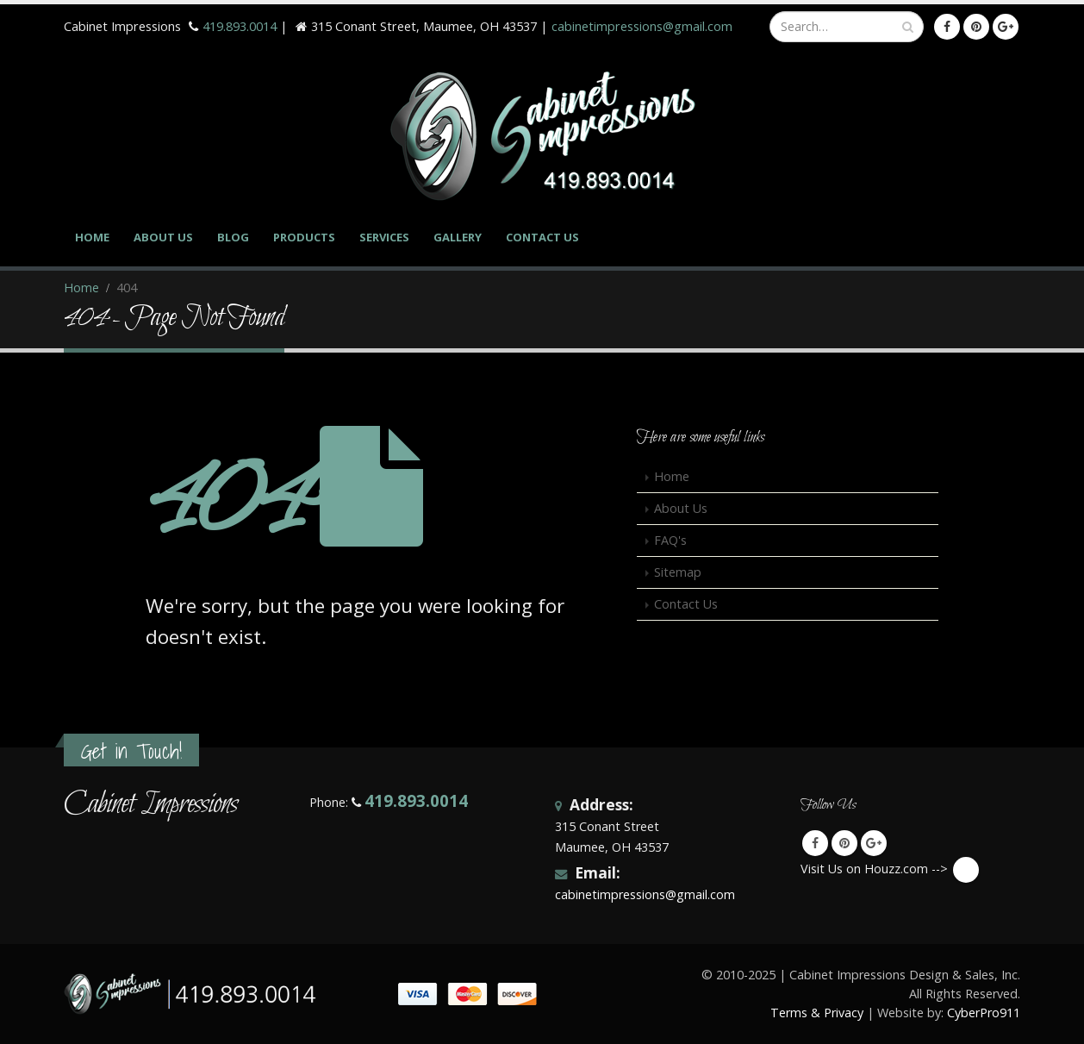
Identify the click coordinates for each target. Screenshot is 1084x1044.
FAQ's (670, 540)
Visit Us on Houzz (966, 870)
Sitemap (677, 572)
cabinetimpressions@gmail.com (641, 26)
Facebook (815, 843)
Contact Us (542, 237)
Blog (233, 237)
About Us (163, 237)
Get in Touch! (131, 751)
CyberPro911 (983, 1012)
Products (304, 237)
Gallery (457, 237)
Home (92, 237)
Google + (874, 843)
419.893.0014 (239, 26)
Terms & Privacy (816, 1012)
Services (384, 237)
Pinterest (844, 843)
